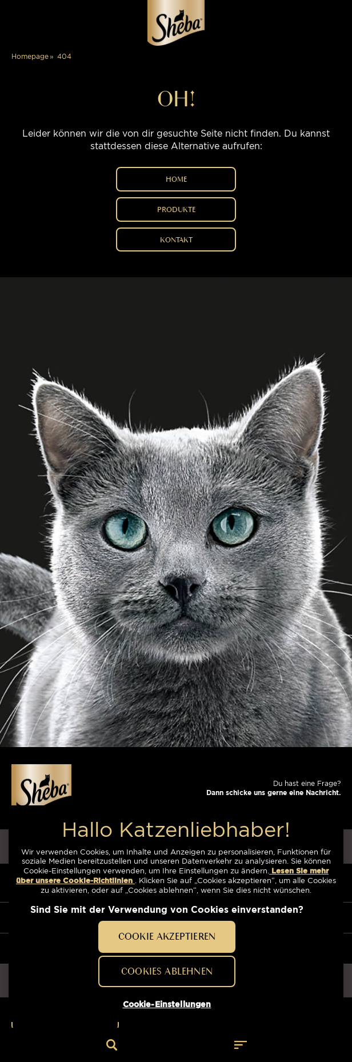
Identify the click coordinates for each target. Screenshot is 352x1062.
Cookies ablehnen (167, 971)
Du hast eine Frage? (273, 787)
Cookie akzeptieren (166, 936)
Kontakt (176, 238)
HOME (176, 178)
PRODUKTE (176, 209)
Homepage (30, 56)
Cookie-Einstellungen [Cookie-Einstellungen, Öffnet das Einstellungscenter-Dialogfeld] (167, 1004)
